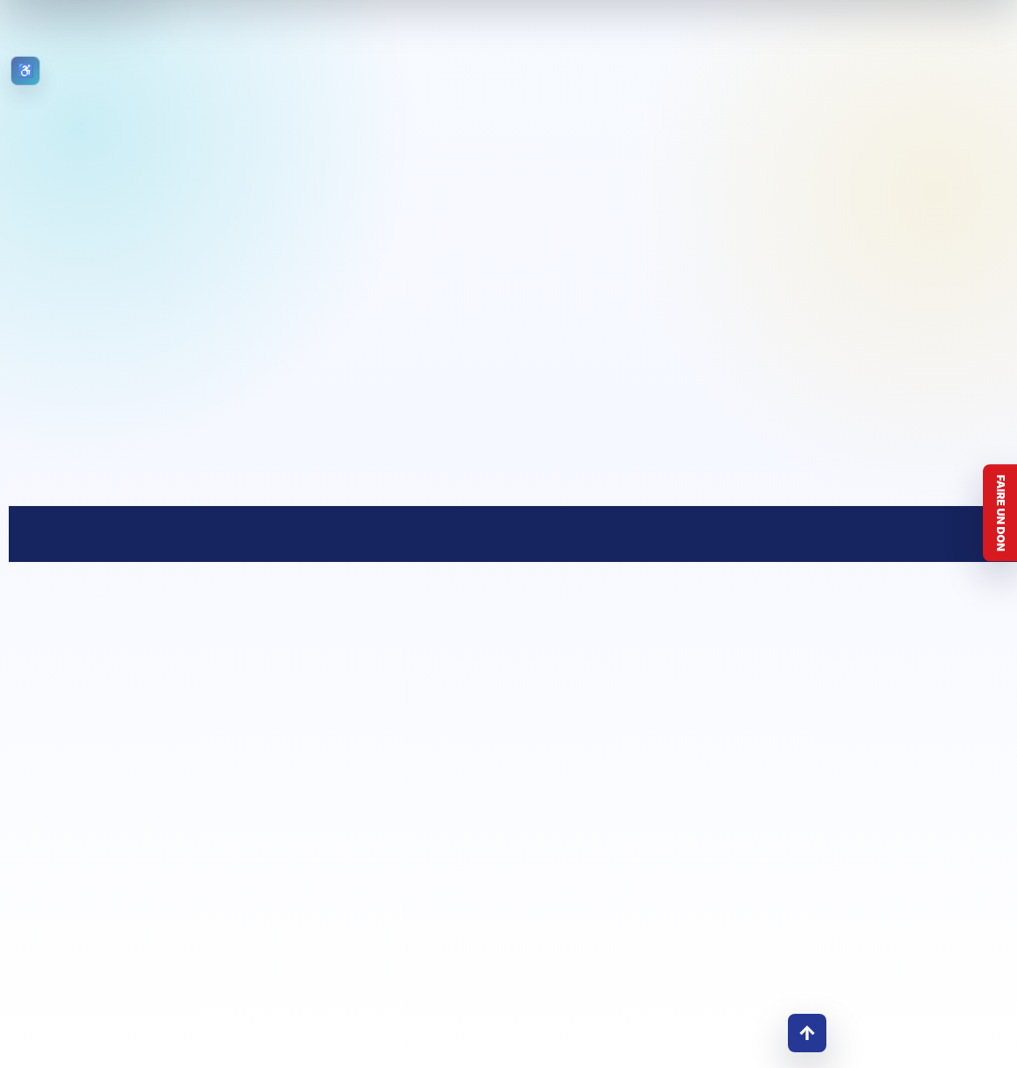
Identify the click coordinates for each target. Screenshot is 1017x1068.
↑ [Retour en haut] (807, 1032)
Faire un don (1000, 513)
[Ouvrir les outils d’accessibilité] (25, 71)
